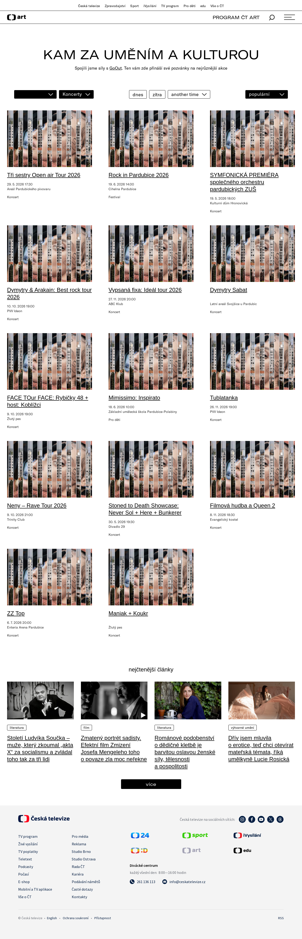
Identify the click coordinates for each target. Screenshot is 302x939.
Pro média (80, 836)
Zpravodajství (115, 6)
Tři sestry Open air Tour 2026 (43, 175)
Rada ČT (78, 866)
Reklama (79, 844)
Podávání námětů (86, 881)
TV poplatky (28, 851)
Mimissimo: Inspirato (134, 397)
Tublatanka (224, 397)
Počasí (23, 874)
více (151, 784)
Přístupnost (102, 918)
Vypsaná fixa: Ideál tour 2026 (145, 290)
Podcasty (25, 866)
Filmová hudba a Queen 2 (242, 505)
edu (203, 6)
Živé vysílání (28, 844)
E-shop (24, 881)
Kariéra (78, 874)
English (52, 918)
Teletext (25, 859)
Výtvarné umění (242, 727)
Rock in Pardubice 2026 (139, 175)
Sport (134, 6)
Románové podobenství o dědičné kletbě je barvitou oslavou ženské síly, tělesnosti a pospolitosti (185, 752)
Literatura (17, 727)
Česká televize (89, 6)
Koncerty (72, 94)
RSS (281, 918)
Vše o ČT (217, 6)
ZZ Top (16, 613)
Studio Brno (81, 851)
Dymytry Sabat (228, 290)
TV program (170, 6)
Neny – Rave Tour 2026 (37, 505)
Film (87, 727)
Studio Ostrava (84, 859)
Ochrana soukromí (75, 918)
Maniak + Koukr (128, 613)
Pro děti (190, 6)
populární (259, 94)
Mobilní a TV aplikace (35, 889)
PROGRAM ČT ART (236, 17)
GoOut (115, 68)
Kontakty (79, 896)
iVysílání (149, 6)
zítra (157, 94)
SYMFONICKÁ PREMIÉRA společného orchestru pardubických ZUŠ (244, 182)
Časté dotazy (82, 889)
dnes (138, 94)
